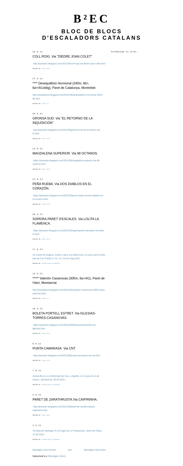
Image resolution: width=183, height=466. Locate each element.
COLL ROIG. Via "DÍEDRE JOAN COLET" (62, 56)
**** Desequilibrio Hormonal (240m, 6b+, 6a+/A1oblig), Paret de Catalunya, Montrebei (64, 86)
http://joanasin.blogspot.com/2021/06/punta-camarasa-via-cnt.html (66, 355)
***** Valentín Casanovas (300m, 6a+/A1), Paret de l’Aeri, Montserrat (69, 281)
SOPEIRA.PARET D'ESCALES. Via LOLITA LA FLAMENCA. (66, 221)
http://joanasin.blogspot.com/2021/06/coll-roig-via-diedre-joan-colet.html (69, 63)
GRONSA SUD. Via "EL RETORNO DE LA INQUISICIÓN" (63, 121)
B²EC (91, 18)
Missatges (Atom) (57, 456)
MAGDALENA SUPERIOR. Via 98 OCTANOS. (65, 153)
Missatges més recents (44, 449)
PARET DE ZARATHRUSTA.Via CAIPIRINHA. (65, 399)
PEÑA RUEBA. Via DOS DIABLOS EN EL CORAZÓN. (62, 186)
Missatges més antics (95, 449)
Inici (70, 449)
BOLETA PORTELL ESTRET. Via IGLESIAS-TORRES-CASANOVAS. (64, 316)
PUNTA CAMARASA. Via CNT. (54, 348)
